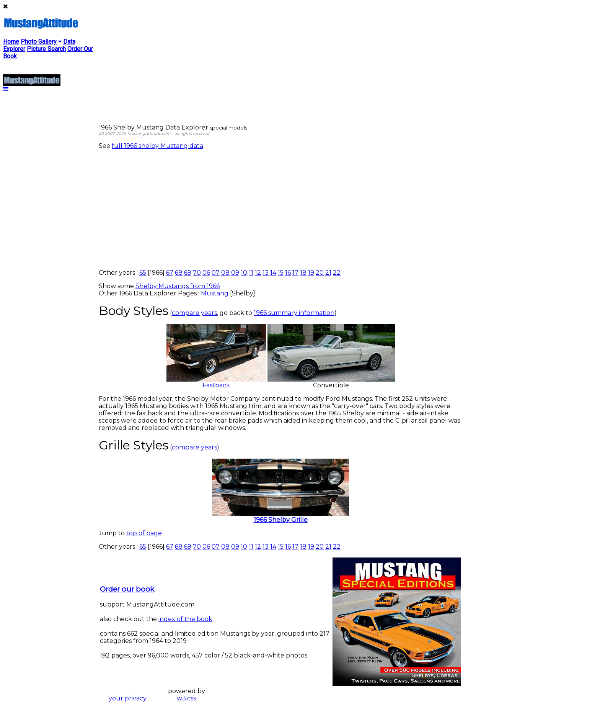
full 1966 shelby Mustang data (157, 145)
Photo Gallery (41, 41)
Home (11, 41)
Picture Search (46, 48)
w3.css (186, 698)
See (105, 145)
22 (337, 272)
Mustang (214, 293)
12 (258, 272)
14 (273, 272)
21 (328, 272)
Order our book (127, 589)
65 (142, 272)
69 (187, 272)
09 (235, 272)
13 (265, 272)
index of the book (185, 619)
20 (320, 272)
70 (197, 272)
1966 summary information (294, 312)
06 (206, 272)
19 (311, 272)
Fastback (216, 382)
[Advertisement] (280, 209)
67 (169, 272)
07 (216, 272)
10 (244, 272)
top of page (144, 533)
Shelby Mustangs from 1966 (177, 286)
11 (251, 272)
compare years (194, 312)
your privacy (128, 698)
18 (303, 272)
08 (225, 272)
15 (281, 272)
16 (288, 272)
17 (295, 272)
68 (179, 272)
